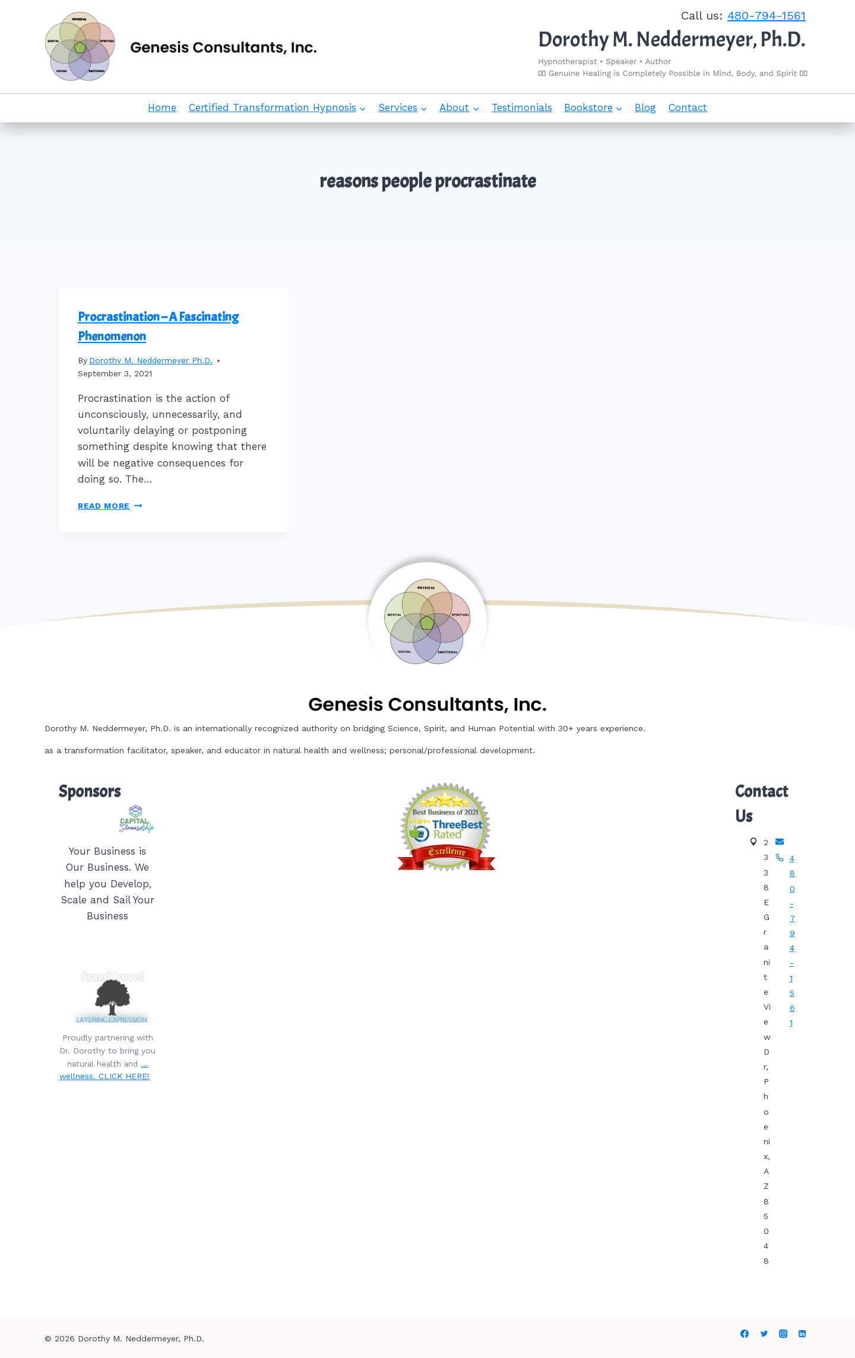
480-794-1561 (766, 15)
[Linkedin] (802, 1333)
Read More (110, 505)
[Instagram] (783, 1333)
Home (162, 107)
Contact (688, 107)
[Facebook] (744, 1333)
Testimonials (522, 107)
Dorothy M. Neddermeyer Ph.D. (151, 360)
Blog (645, 107)
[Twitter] (764, 1333)
